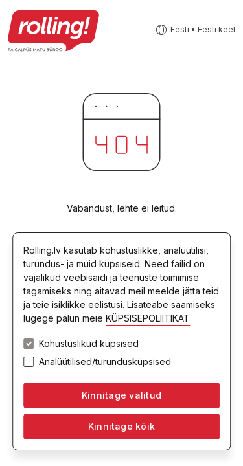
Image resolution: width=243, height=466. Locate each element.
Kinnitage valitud (121, 395)
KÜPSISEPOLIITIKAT (148, 318)
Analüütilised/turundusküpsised (105, 362)
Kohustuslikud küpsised (89, 343)
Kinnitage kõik (121, 426)
